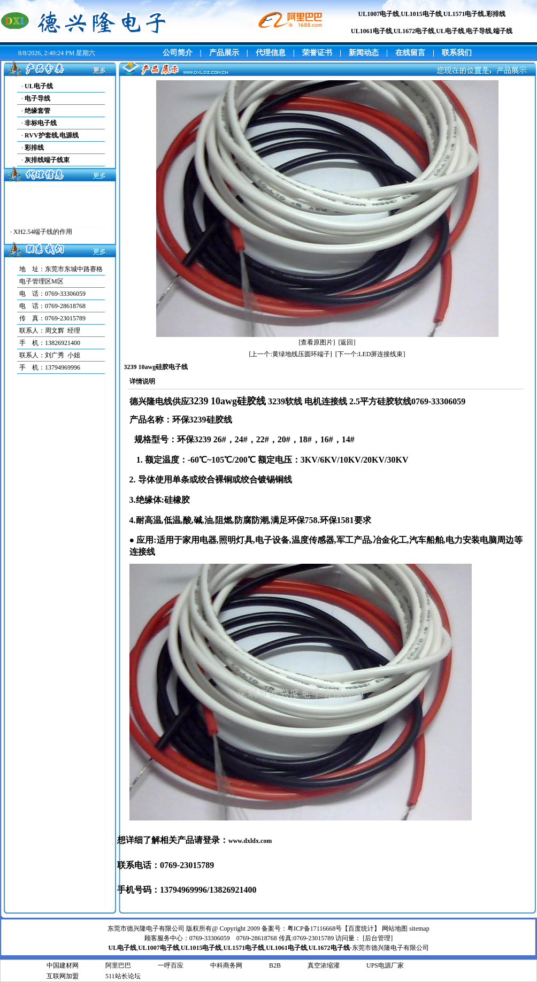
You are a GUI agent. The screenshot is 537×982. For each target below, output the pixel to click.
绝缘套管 (37, 110)
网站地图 (395, 928)
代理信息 (271, 53)
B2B (275, 965)
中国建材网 (63, 965)
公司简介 (178, 53)
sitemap (419, 928)
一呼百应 (170, 965)
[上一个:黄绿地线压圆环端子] (290, 354)
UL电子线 (39, 86)
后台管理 (377, 938)
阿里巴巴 (118, 965)
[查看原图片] (317, 342)
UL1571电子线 (464, 14)
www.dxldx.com (250, 841)
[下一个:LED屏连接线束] (370, 354)
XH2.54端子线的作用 (42, 234)
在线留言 (410, 53)
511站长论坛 (123, 976)
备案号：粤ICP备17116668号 (302, 928)
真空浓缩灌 (324, 965)
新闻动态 (364, 53)
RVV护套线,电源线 (52, 135)
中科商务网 (226, 965)
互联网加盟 (63, 976)
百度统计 (361, 928)
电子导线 (479, 31)
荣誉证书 (317, 53)
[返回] (347, 342)
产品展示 (224, 53)
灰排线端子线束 (47, 160)
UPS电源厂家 (385, 965)
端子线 (502, 31)
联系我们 (457, 53)
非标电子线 (41, 123)
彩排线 (495, 14)
